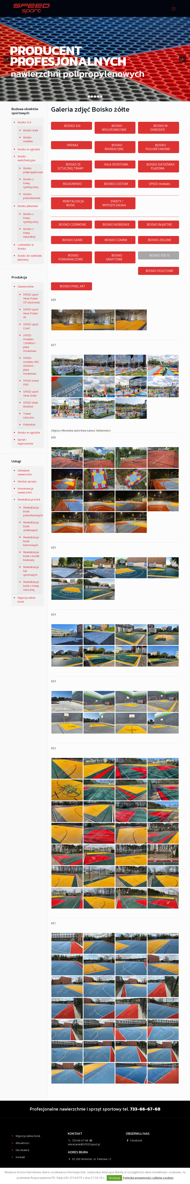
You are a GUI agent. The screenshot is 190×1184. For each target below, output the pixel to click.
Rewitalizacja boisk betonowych (31, 541)
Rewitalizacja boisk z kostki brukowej (31, 556)
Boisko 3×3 (24, 122)
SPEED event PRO (31, 382)
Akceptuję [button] (114, 1178)
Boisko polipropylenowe (31, 170)
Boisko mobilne (28, 139)
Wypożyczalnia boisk (26, 599)
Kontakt (20, 1157)
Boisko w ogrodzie (29, 149)
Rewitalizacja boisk (29, 499)
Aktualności (22, 1143)
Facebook (134, 1140)
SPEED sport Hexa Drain (30, 393)
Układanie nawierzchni (25, 472)
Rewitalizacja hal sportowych (31, 571)
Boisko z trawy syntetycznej (30, 183)
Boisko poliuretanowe (31, 196)
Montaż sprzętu (27, 481)
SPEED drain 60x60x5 (30, 404)
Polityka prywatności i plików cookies (148, 1178)
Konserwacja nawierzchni (25, 490)
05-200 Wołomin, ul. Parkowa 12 (91, 1159)
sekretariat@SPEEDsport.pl (84, 1144)
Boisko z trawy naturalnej (29, 232)
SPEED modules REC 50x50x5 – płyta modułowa (31, 365)
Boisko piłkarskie (28, 206)
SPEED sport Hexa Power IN (30, 313)
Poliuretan (29, 424)
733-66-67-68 (80, 1140)
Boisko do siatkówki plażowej (30, 257)
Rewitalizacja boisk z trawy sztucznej (31, 585)
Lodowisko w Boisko (26, 246)
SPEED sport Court (30, 326)
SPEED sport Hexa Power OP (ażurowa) (31, 298)
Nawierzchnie (26, 286)
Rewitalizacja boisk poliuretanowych (31, 511)
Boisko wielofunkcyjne (26, 158)
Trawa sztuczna (28, 415)
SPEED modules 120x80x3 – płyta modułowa (30, 343)
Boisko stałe (30, 130)
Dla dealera (22, 1150)
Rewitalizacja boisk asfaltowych (31, 526)
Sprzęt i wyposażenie (25, 441)
